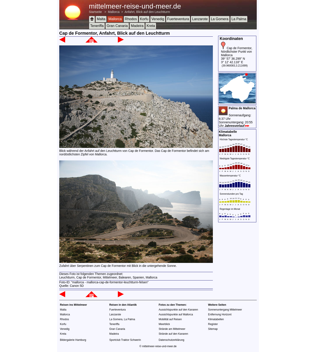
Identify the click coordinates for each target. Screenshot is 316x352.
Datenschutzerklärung (171, 339)
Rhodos (131, 19)
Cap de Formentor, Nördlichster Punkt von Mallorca (236, 51)
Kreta (151, 26)
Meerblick (164, 324)
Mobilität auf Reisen (170, 319)
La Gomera (219, 19)
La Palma (239, 19)
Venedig (157, 19)
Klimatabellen (216, 319)
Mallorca (114, 12)
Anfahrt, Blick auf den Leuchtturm (147, 12)
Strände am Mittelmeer (172, 328)
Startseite (95, 12)
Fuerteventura (178, 19)
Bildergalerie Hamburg (73, 339)
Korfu (144, 19)
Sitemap (213, 328)
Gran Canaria (117, 26)
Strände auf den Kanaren (173, 333)
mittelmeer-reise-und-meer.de (135, 6)
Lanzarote (200, 19)
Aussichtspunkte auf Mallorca (176, 314)
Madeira (137, 26)
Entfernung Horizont (220, 314)
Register (213, 324)
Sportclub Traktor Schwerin (125, 339)
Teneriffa (97, 26)
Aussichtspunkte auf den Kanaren (178, 309)
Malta (101, 19)
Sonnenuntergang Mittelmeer (225, 309)
